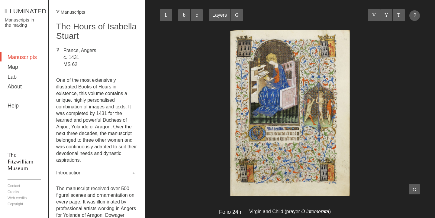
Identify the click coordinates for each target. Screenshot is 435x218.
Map (13, 67)
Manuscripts (22, 57)
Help (13, 106)
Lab (12, 77)
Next (399, 15)
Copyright (15, 204)
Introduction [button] (69, 172)
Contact (14, 186)
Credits (13, 192)
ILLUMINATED (25, 11)
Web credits (17, 198)
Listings (386, 15)
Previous (374, 15)
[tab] (96, 173)
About (15, 87)
